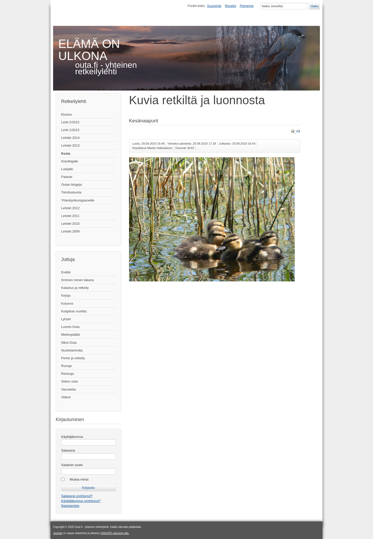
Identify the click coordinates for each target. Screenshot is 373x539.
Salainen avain (72, 465)
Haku (315, 6)
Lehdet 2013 (70, 145)
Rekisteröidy (70, 506)
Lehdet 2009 (70, 231)
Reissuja (67, 374)
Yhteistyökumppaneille (77, 200)
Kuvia (65, 153)
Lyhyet (66, 319)
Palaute (66, 177)
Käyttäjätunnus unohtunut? (81, 501)
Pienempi (247, 6)
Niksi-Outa (69, 343)
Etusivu (66, 114)
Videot (65, 397)
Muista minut (79, 479)
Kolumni (67, 303)
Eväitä (65, 272)
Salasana (68, 450)
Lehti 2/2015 (70, 122)
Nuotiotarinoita (72, 350)
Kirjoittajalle (69, 161)
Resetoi (230, 6)
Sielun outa (69, 381)
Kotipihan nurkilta (74, 311)
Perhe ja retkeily (73, 358)
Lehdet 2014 (70, 138)
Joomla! (57, 533)
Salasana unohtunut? (76, 496)
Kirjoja (65, 295)
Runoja (66, 366)
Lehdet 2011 (70, 216)
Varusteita (68, 389)
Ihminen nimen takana (77, 280)
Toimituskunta (71, 192)
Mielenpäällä (70, 334)
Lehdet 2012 (70, 208)
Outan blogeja (71, 184)
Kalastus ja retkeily (75, 288)
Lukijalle (67, 169)
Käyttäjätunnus (72, 437)
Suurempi (214, 6)
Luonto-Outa (70, 327)
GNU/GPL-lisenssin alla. (115, 533)
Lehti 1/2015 (70, 130)
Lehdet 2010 (70, 224)
